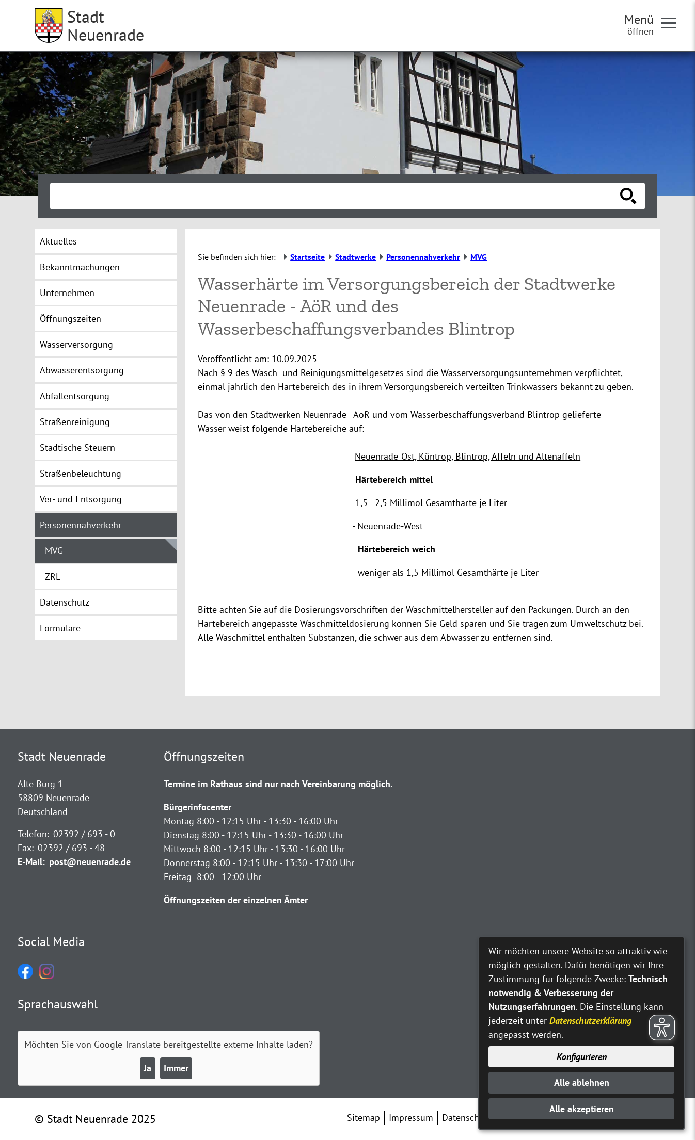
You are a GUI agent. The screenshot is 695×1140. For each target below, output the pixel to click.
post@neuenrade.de (90, 862)
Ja (147, 1068)
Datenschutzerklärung (590, 1021)
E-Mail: (31, 862)
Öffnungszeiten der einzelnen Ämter (236, 900)
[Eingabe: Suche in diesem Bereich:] (336, 196)
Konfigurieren (582, 1057)
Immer (176, 1068)
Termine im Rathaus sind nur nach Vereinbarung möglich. (278, 784)
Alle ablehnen (581, 1082)
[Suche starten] (628, 196)
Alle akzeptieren (581, 1109)
